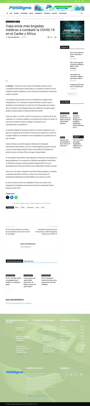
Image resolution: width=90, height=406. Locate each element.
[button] (81, 13)
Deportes (47, 13)
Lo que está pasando (76, 137)
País (11, 13)
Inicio (7, 18)
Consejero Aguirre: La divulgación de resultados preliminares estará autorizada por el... (78, 121)
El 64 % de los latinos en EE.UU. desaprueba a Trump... (77, 54)
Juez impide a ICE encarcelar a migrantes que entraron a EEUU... (76, 76)
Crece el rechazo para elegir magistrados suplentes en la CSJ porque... (78, 143)
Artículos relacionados (14, 261)
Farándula (38, 13)
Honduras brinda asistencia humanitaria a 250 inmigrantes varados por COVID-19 (46, 232)
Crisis (37, 207)
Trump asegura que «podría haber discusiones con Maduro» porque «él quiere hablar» (30, 282)
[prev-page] (7, 290)
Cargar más (72, 94)
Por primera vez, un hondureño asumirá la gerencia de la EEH (49, 338)
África (17, 207)
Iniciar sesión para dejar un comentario (18, 303)
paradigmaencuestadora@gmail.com (39, 396)
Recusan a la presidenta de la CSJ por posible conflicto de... (22, 338)
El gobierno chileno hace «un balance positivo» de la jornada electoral (65, 119)
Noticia (17, 21)
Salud (31, 13)
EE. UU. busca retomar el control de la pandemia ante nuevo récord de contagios (18, 232)
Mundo (16, 13)
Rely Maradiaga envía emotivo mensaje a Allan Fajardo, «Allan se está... (50, 328)
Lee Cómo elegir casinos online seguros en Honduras (31, 203)
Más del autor (28, 261)
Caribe (22, 207)
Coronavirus (30, 207)
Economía (24, 13)
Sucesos (54, 13)
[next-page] (10, 290)
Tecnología (62, 13)
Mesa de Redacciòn (13, 37)
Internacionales (15, 18)
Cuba (42, 207)
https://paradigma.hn (26, 247)
